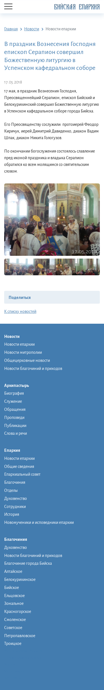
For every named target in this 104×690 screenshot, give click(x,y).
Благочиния (14, 482)
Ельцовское (14, 595)
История (11, 514)
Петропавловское (19, 635)
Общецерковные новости (27, 360)
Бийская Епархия (77, 7)
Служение (13, 401)
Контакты (12, 678)
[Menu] (8, 7)
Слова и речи (15, 433)
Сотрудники (15, 506)
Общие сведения (19, 466)
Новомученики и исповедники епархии (39, 522)
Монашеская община (23, 651)
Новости (14, 336)
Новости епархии (19, 344)
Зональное (14, 603)
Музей (10, 664)
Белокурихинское (19, 579)
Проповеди (14, 417)
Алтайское (13, 571)
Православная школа (22, 657)
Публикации (15, 425)
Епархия (15, 450)
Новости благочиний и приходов (33, 368)
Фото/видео (15, 671)
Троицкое (12, 643)
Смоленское (15, 619)
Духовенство (15, 498)
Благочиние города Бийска (28, 563)
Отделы (11, 490)
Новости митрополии (23, 352)
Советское (13, 627)
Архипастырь (19, 385)
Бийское (11, 587)
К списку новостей (20, 311)
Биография (14, 393)
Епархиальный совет (22, 474)
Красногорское (17, 611)
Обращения (15, 409)
